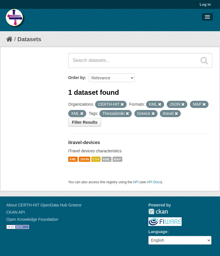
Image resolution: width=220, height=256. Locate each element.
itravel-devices (84, 142)
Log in (205, 4)
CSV (96, 159)
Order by (76, 77)
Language (157, 231)
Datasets (29, 39)
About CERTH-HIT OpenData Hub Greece (44, 205)
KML (106, 159)
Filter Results (84, 122)
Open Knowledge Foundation (32, 219)
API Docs (154, 182)
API (135, 182)
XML (72, 159)
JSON (84, 159)
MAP (117, 159)
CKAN (158, 211)
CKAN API (15, 212)
